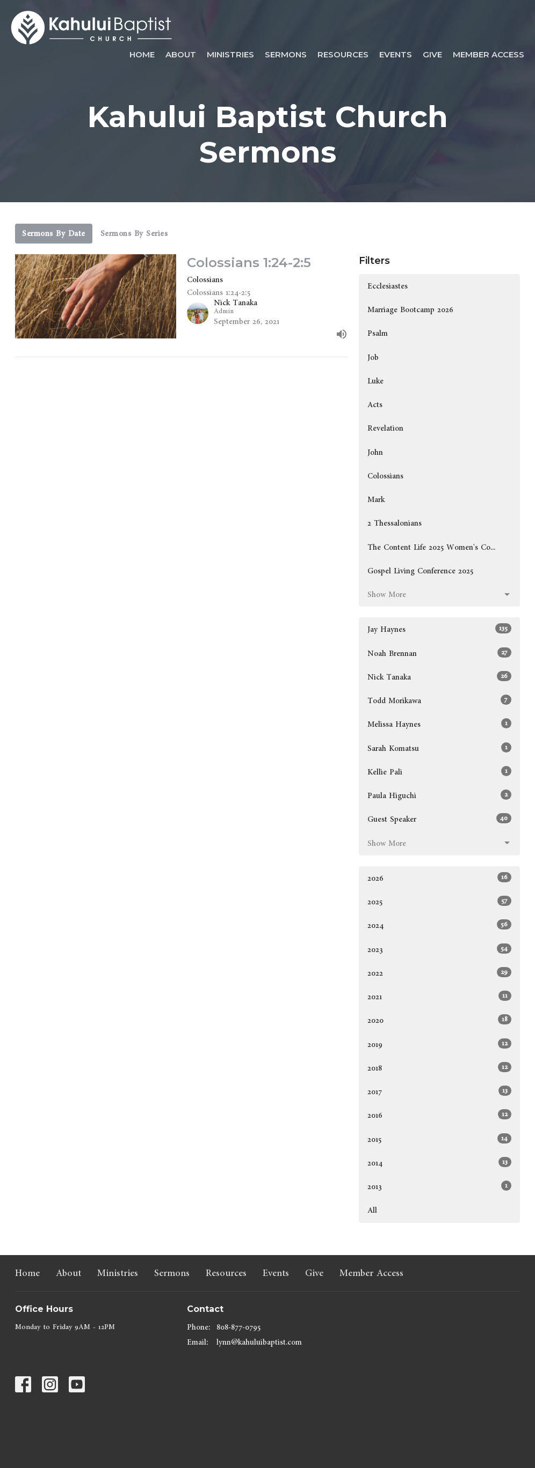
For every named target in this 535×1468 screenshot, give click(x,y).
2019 (439, 1044)
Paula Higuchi (439, 795)
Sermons (286, 54)
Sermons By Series (134, 233)
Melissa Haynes (439, 724)
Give (432, 54)
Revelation (385, 428)
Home (142, 54)
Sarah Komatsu (439, 748)
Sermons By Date (53, 233)
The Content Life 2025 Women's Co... (431, 547)
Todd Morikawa (439, 700)
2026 (439, 878)
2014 (439, 1162)
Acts (374, 405)
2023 (439, 949)
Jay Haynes (439, 629)
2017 (439, 1091)
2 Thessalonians (394, 523)
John (375, 452)
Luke (375, 381)
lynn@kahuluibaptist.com (259, 1342)
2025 (439, 901)
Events (395, 54)
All (372, 1210)
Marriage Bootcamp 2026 (410, 310)
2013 (439, 1186)
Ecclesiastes (387, 286)
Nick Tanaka (439, 676)
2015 (439, 1139)
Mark (376, 499)
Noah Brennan (439, 653)
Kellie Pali (439, 771)
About (180, 54)
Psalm (377, 333)
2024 (439, 925)
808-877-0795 (238, 1327)
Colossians (385, 476)
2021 (439, 996)
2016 (439, 1115)
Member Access (488, 54)
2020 (439, 1020)
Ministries (230, 54)
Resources (342, 54)
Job (373, 357)
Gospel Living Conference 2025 (420, 571)
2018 (439, 1067)
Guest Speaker (439, 819)
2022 (439, 973)
